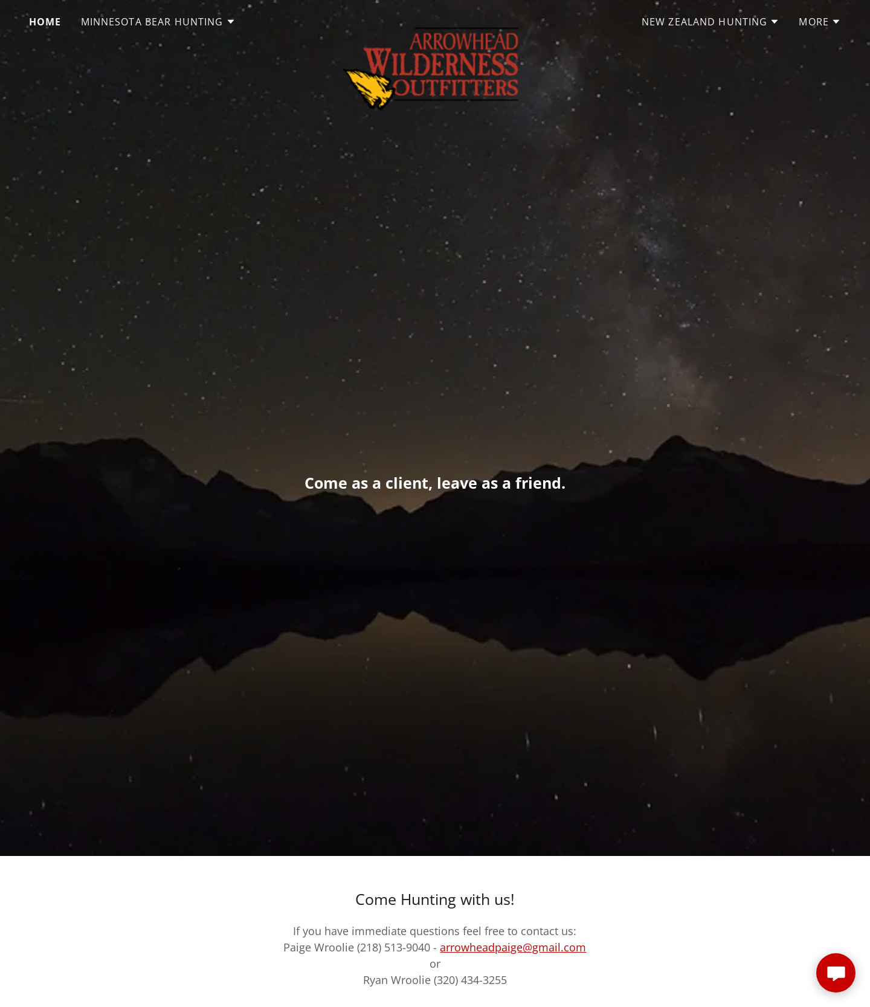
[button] (158, 21)
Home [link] (45, 21)
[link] (435, 19)
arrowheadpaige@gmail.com (513, 947)
